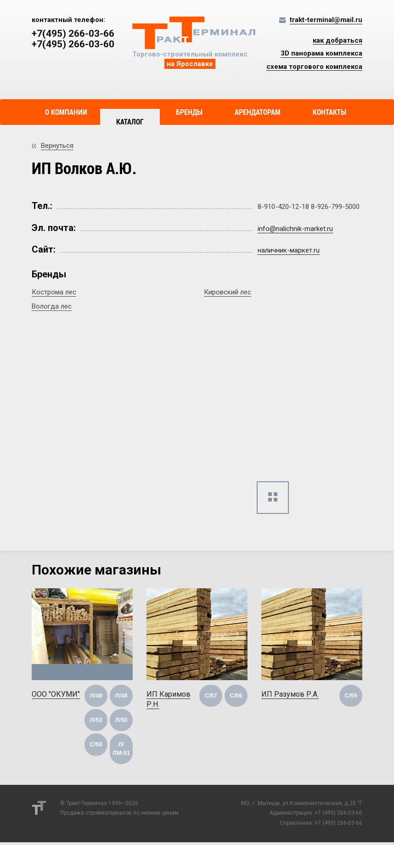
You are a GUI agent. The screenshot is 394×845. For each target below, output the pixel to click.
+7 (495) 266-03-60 (338, 816)
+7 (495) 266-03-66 (338, 826)
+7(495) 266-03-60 (73, 44)
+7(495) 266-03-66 (73, 33)
